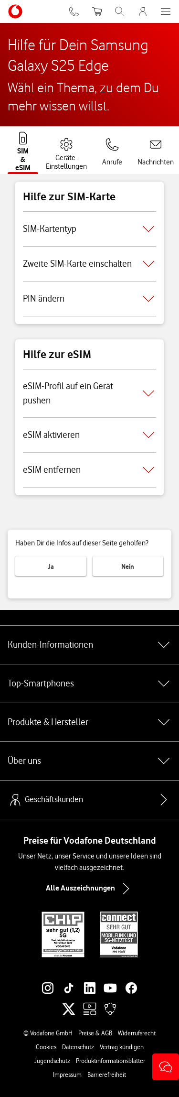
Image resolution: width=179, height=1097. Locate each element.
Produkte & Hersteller (89, 722)
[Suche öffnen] (119, 11)
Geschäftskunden (45, 799)
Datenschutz (78, 1047)
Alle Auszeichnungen (90, 888)
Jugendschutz (52, 1060)
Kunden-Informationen (89, 644)
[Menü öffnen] (165, 11)
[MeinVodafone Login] (142, 11)
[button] (165, 1067)
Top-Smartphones (89, 683)
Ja (51, 566)
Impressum (67, 1074)
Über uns (89, 761)
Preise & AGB (95, 1033)
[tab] (23, 149)
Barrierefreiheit (106, 1074)
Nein (127, 566)
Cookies (46, 1047)
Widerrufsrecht (137, 1033)
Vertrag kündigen (122, 1047)
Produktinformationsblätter (110, 1060)
